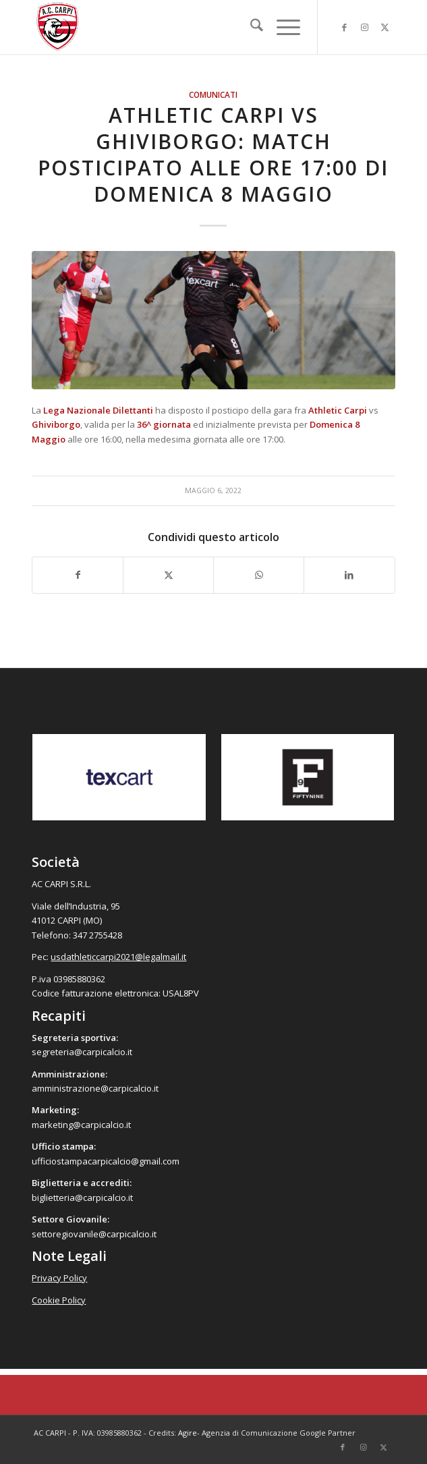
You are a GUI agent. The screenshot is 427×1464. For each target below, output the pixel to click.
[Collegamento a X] (385, 27)
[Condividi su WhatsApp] (259, 574)
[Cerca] (250, 27)
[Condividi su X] (168, 574)
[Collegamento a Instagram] (365, 27)
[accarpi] (177, 27)
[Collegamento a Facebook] (345, 27)
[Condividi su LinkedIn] (349, 574)
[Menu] (281, 27)
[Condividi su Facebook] (77, 574)
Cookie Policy (59, 1300)
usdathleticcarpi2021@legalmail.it (118, 957)
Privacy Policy (59, 1278)
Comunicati (213, 94)
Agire (187, 1433)
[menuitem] (250, 27)
